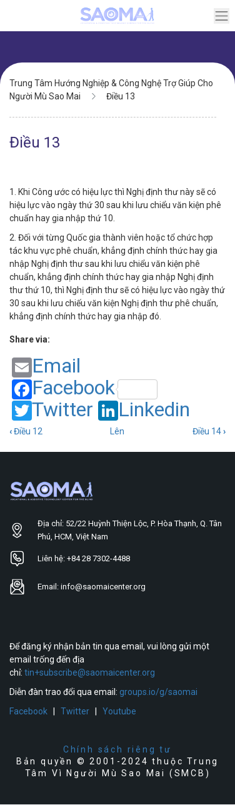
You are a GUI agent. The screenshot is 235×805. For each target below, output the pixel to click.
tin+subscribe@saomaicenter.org (89, 673)
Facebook (85, 388)
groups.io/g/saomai (158, 692)
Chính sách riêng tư (117, 749)
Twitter (52, 410)
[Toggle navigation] (221, 16)
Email (46, 367)
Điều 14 (209, 431)
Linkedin (144, 410)
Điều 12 (25, 431)
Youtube (119, 711)
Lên (117, 431)
